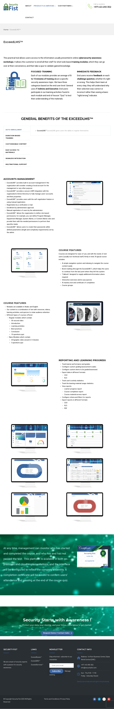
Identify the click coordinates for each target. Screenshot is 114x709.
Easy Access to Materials (12, 151)
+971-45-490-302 (102, 7)
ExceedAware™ (36, 657)
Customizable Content (16, 144)
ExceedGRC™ (35, 661)
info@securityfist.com (89, 668)
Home (5, 30)
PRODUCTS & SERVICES (45, 6)
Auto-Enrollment (14, 130)
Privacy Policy (65, 699)
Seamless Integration (15, 158)
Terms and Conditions (51, 699)
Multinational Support (16, 164)
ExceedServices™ (37, 665)
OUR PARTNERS (65, 6)
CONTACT (29, 17)
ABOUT (28, 6)
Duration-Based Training (13, 137)
